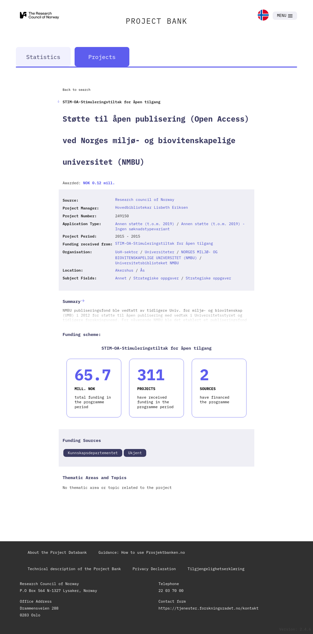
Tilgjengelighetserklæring (216, 568)
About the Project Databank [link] (57, 552)
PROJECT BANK (156, 21)
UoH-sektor (126, 251)
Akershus (124, 270)
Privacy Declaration (154, 568)
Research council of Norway (144, 199)
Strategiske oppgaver (156, 278)
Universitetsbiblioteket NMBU (147, 262)
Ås (142, 270)
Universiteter (159, 251)
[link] (263, 16)
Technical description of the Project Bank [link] (74, 568)
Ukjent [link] (135, 452)
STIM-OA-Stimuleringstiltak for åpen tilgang (164, 243)
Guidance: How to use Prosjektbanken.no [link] (142, 552)
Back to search (76, 89)
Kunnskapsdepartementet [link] (93, 452)
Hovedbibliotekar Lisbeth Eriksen (151, 207)
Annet (121, 278)
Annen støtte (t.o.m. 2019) (144, 223)
